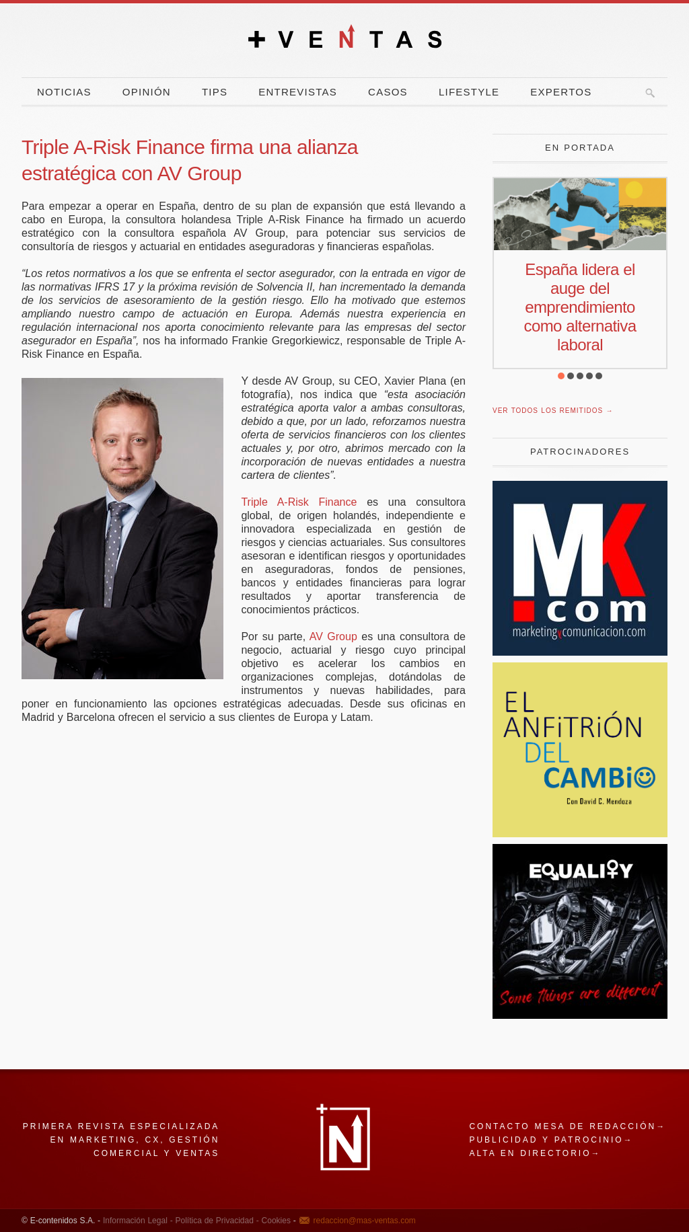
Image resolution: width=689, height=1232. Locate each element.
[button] (561, 376)
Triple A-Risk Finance (299, 502)
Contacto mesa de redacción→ (567, 1126)
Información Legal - (138, 1220)
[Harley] (580, 1015)
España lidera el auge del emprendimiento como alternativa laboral (580, 307)
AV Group (333, 636)
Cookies (275, 1220)
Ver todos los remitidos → (553, 410)
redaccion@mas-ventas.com (365, 1220)
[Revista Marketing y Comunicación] (580, 652)
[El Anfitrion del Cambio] (580, 833)
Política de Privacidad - (216, 1220)
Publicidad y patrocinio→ (551, 1140)
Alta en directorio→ (535, 1153)
